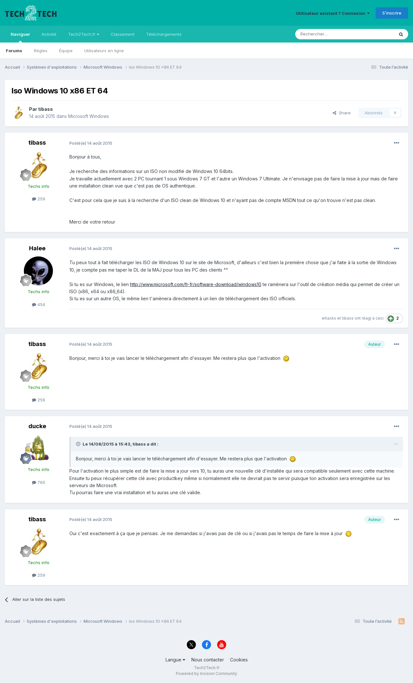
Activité (49, 34)
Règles (40, 50)
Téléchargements (164, 34)
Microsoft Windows (88, 116)
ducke (37, 426)
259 (38, 198)
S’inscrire (391, 12)
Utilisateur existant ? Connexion (333, 13)
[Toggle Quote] (79, 444)
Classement (123, 34)
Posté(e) (90, 143)
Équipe (66, 50)
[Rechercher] (330, 34)
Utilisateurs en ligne (104, 50)
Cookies (239, 659)
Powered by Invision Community (206, 673)
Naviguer (20, 37)
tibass (45, 109)
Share (342, 112)
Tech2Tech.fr (83, 34)
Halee (37, 248)
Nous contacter (207, 659)
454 (38, 304)
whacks (329, 318)
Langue (175, 659)
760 (38, 482)
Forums (14, 50)
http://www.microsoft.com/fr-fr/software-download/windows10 (195, 284)
